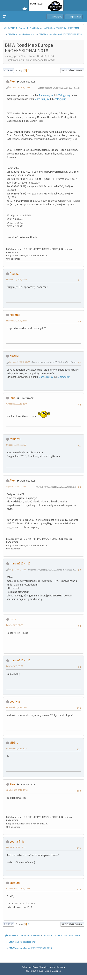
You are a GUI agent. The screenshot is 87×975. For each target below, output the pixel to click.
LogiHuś (15, 701)
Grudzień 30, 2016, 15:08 (16, 403)
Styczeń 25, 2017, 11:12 (16, 486)
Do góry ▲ (60, 967)
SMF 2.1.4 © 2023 (34, 971)
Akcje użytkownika (72, 70)
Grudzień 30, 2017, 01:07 (16, 707)
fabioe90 (15, 439)
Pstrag (14, 273)
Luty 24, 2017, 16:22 (14, 625)
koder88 (15, 315)
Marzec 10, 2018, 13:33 (15, 847)
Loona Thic (17, 841)
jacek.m (15, 883)
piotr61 (14, 356)
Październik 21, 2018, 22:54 (18, 888)
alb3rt (14, 742)
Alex (12, 81)
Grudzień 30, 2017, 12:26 (16, 790)
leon (13, 398)
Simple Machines (53, 971)
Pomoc (35, 967)
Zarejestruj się (46, 95)
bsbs (13, 619)
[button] (4, 16)
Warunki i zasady (47, 967)
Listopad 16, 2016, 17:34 (19, 87)
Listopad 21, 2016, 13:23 (16, 279)
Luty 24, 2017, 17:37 (14, 666)
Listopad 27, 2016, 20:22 (19, 362)
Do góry (8, 924)
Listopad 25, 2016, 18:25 (16, 320)
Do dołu (8, 70)
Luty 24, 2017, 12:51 (17, 569)
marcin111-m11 (20, 563)
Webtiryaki (27, 967)
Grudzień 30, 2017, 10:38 (16, 748)
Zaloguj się (64, 95)
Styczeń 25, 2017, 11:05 (16, 445)
